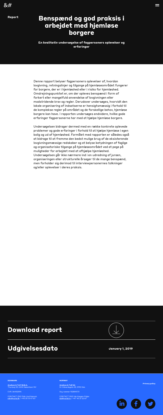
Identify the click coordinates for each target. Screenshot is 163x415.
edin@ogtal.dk (13, 398)
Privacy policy (149, 384)
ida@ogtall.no (65, 398)
